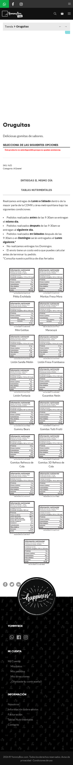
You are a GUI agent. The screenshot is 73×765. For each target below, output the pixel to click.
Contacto (13, 723)
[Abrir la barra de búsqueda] (55, 14)
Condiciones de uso (43, 759)
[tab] (37, 179)
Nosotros (13, 703)
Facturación (15, 713)
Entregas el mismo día (37, 179)
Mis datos (16, 665)
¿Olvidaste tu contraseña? (26, 680)
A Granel (17, 167)
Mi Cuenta (14, 660)
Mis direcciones (20, 675)
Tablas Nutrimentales (36, 189)
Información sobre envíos (23, 708)
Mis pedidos (18, 670)
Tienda (9, 26)
